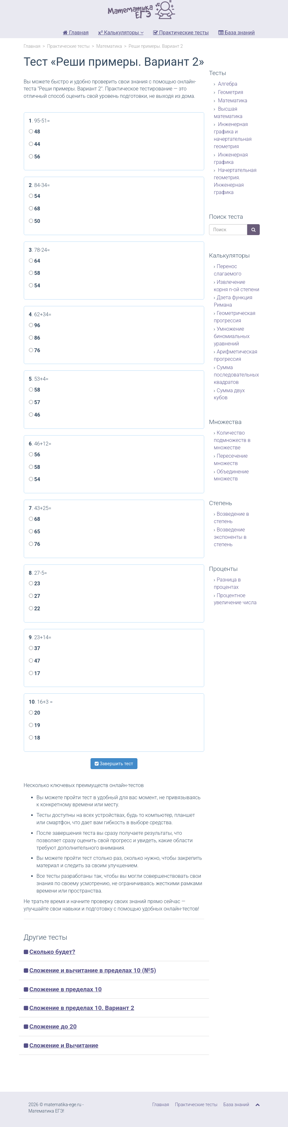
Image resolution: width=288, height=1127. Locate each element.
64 (34, 261)
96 (34, 325)
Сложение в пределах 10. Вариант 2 (81, 1008)
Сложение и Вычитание (63, 1045)
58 (34, 273)
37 (34, 648)
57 (34, 402)
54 (34, 196)
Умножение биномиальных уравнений (231, 336)
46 (34, 415)
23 (34, 583)
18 (34, 738)
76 (34, 350)
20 (34, 713)
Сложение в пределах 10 (65, 989)
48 (34, 132)
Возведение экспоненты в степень (230, 537)
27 (34, 596)
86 (34, 338)
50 (34, 221)
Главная (76, 33)
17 (34, 673)
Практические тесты (181, 33)
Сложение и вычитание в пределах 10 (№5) (92, 970)
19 (34, 725)
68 (34, 209)
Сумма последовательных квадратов (236, 374)
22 (34, 609)
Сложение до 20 (52, 1026)
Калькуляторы (121, 33)
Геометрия (230, 92)
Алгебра (227, 84)
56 (34, 157)
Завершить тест (114, 763)
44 (34, 144)
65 (34, 532)
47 (34, 661)
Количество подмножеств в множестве (232, 440)
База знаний (236, 33)
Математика (109, 46)
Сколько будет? (52, 951)
